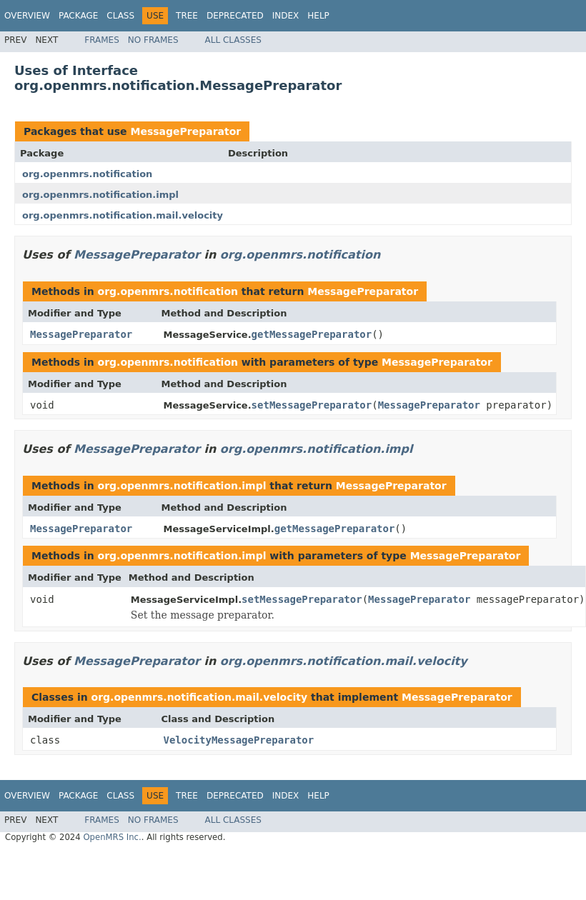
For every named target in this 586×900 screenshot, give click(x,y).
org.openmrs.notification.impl (100, 194)
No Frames (153, 40)
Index (285, 16)
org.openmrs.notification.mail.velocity (122, 215)
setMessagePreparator (312, 405)
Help (318, 16)
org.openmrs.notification (87, 174)
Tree (187, 16)
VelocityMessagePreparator (239, 740)
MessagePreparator (185, 131)
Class (120, 16)
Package (78, 16)
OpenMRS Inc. (112, 837)
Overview (27, 16)
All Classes (233, 40)
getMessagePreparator (312, 334)
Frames (101, 40)
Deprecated (235, 16)
